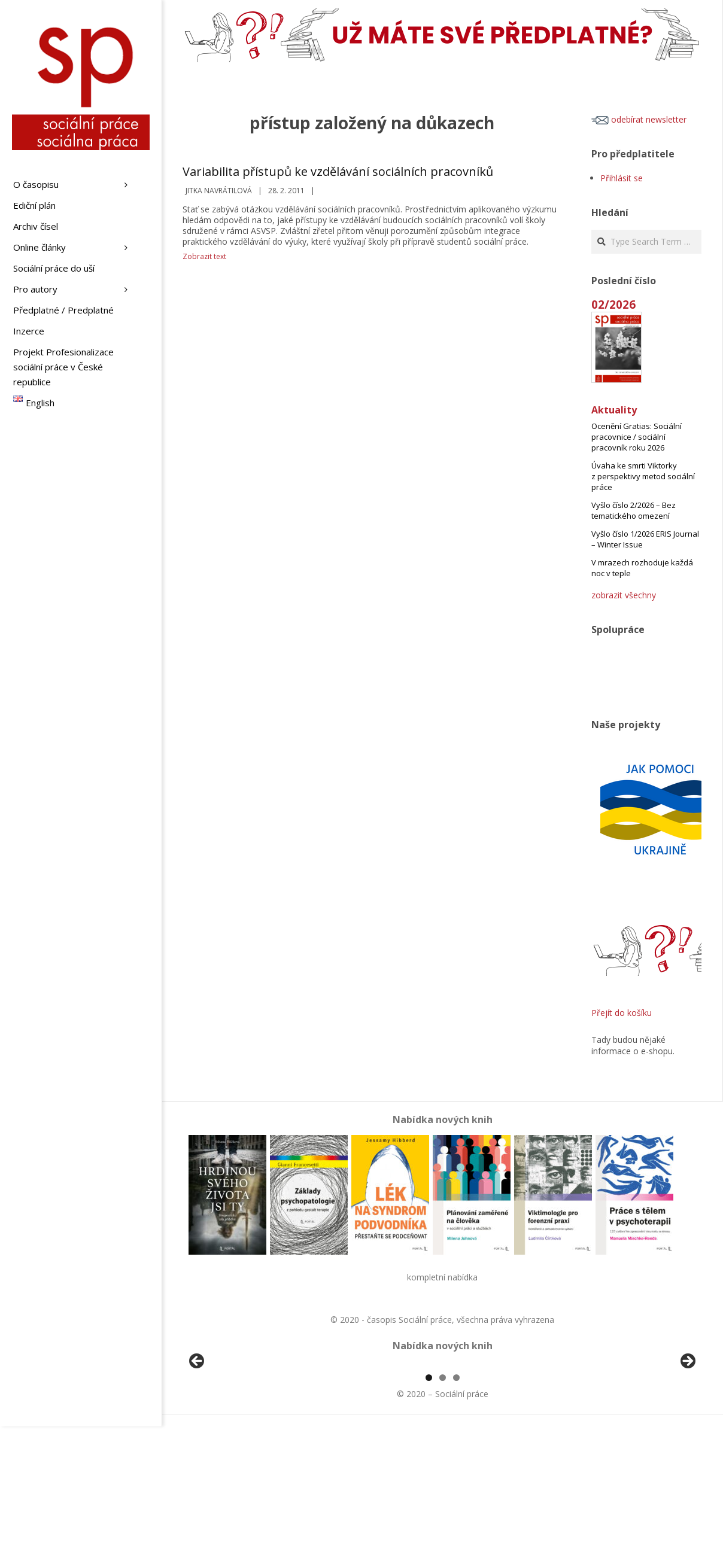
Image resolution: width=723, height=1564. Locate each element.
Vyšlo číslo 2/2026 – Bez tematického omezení (633, 510)
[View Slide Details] (230, 1433)
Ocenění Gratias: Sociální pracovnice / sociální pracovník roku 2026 (636, 437)
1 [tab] (429, 1515)
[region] (442, 1433)
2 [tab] (442, 1515)
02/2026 (613, 304)
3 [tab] (456, 1515)
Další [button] (687, 1431)
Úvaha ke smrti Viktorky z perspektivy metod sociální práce (643, 476)
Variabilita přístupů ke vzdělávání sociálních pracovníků (338, 171)
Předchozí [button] (197, 1431)
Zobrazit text (204, 256)
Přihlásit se (621, 178)
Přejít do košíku (621, 1012)
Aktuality (614, 409)
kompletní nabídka (442, 1277)
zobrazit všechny (623, 595)
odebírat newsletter (638, 119)
